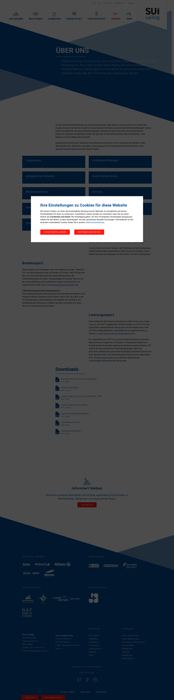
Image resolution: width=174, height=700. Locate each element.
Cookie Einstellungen (55, 232)
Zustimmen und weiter (89, 232)
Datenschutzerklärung (95, 222)
